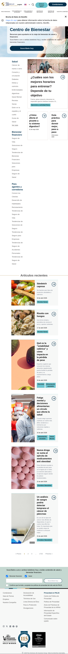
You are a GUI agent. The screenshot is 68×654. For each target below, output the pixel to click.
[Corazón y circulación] (17, 74)
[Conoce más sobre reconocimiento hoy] (39, 640)
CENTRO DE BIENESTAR (51, 12)
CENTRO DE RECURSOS (40, 12)
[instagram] (4, 626)
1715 (41, 554)
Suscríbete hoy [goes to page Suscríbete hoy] (27, 48)
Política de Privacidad (51, 602)
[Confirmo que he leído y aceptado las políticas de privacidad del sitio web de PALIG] (7, 585)
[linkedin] (10, 626)
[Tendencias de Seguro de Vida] (17, 214)
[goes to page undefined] (62, 77)
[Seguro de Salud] (17, 175)
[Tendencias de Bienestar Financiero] (17, 156)
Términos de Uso (29, 598)
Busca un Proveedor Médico (41, 5)
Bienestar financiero (15, 576)
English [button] (19, 4)
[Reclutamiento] (17, 207)
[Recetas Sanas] (17, 102)
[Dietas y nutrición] (17, 84)
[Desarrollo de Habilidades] (17, 202)
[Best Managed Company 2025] (10, 640)
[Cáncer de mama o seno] (17, 66)
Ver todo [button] (15, 125)
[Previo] (18, 554)
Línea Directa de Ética (31, 602)
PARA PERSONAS (5, 11)
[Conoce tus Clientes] (17, 194)
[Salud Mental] (17, 97)
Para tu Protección (29, 605)
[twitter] (7, 626)
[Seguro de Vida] (17, 140)
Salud (30, 576)
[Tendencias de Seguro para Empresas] (17, 235)
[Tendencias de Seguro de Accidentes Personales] (17, 248)
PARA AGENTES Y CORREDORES (28, 12)
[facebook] (13, 626)
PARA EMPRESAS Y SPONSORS (17, 12)
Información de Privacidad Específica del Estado (51, 613)
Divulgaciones (28, 608)
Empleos (6, 599)
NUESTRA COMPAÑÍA (62, 11)
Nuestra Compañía (9, 602)
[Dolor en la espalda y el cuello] (17, 111)
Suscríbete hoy (53, 581)
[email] (24, 581)
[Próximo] (49, 554)
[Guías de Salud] (17, 119)
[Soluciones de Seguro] (17, 147)
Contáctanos (57, 4)
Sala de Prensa (8, 596)
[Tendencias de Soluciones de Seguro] (17, 225)
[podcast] (17, 626)
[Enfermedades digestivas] (17, 91)
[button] (27, 5)
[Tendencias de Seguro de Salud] (17, 260)
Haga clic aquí (11, 20)
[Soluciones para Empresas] (17, 166)
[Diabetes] (17, 79)
